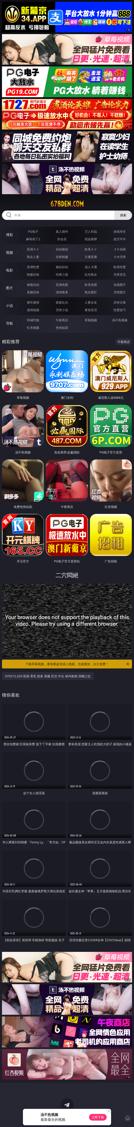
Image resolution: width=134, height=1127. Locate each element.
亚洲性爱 (33, 267)
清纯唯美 (62, 292)
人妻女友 (91, 302)
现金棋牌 (91, 239)
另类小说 (62, 310)
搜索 (123, 215)
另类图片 (120, 292)
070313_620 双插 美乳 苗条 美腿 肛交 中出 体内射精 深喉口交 (47, 676)
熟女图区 (91, 292)
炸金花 (62, 239)
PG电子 (33, 231)
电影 (9, 270)
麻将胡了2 (33, 239)
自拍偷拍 (62, 249)
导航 (9, 323)
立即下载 (98, 1117)
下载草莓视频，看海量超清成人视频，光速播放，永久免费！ (77, 664)
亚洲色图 (62, 285)
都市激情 (33, 302)
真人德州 (62, 231)
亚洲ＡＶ (33, 249)
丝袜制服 (62, 257)
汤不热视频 (119, 320)
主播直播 (91, 257)
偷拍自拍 (62, 267)
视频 (9, 252)
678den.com (67, 203)
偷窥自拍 (33, 285)
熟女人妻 (33, 257)
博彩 (9, 234)
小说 (9, 305)
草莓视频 (91, 320)
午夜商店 (62, 320)
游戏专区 (120, 231)
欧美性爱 (120, 267)
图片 (9, 287)
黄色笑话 (91, 310)
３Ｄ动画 (120, 249)
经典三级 (62, 274)
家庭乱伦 (62, 302)
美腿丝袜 (33, 292)
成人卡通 (91, 267)
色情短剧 (62, 327)
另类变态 (120, 274)
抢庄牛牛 (120, 239)
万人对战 (91, 231)
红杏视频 (33, 327)
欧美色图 (91, 285)
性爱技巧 (120, 310)
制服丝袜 (33, 274)
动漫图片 (120, 285)
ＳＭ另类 (120, 257)
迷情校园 (33, 310)
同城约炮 (33, 320)
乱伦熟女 (91, 274)
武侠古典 (120, 302)
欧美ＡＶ (91, 249)
